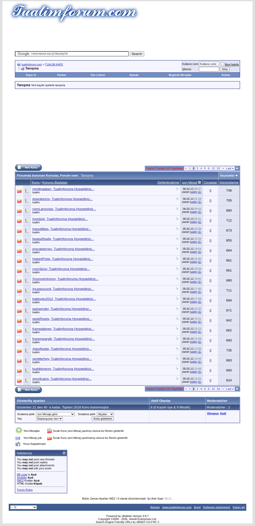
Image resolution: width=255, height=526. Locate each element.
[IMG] (20, 480)
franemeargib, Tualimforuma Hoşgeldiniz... (63, 339)
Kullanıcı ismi (190, 63)
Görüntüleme (229, 182)
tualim (36, 192)
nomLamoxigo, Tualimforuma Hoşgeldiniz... (64, 209)
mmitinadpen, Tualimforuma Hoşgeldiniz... (63, 189)
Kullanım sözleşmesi (216, 507)
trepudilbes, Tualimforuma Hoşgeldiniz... (61, 229)
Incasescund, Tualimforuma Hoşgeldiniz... (63, 289)
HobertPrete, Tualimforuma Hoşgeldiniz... (62, 259)
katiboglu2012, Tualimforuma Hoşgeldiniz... (64, 299)
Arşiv (197, 507)
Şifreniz (186, 69)
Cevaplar (210, 182)
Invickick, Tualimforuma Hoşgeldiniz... (60, 219)
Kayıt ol (31, 74)
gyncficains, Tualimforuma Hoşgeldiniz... (62, 379)
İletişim (155, 507)
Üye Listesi (97, 74)
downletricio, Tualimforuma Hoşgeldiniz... (62, 199)
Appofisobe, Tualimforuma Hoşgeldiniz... (62, 349)
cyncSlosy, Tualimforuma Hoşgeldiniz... (61, 269)
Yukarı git (238, 507)
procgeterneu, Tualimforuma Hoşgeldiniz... (63, 249)
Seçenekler (227, 175)
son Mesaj (189, 182)
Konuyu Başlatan (54, 182)
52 (218, 168)
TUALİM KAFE (54, 64)
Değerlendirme (168, 182)
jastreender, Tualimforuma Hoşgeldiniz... (62, 309)
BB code (22, 474)
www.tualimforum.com (176, 507)
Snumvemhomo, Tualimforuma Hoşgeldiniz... (65, 279)
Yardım (61, 74)
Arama (225, 74)
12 (213, 168)
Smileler (22, 477)
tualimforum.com (32, 64)
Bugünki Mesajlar (180, 74)
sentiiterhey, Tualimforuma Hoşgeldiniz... (62, 359)
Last (230, 168)
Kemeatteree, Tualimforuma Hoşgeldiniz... (63, 329)
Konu (36, 182)
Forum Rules (25, 489)
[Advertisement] (127, 36)
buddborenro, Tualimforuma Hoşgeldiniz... (63, 369)
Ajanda (134, 74)
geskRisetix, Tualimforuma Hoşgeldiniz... (62, 319)
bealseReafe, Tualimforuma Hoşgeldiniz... (63, 239)
